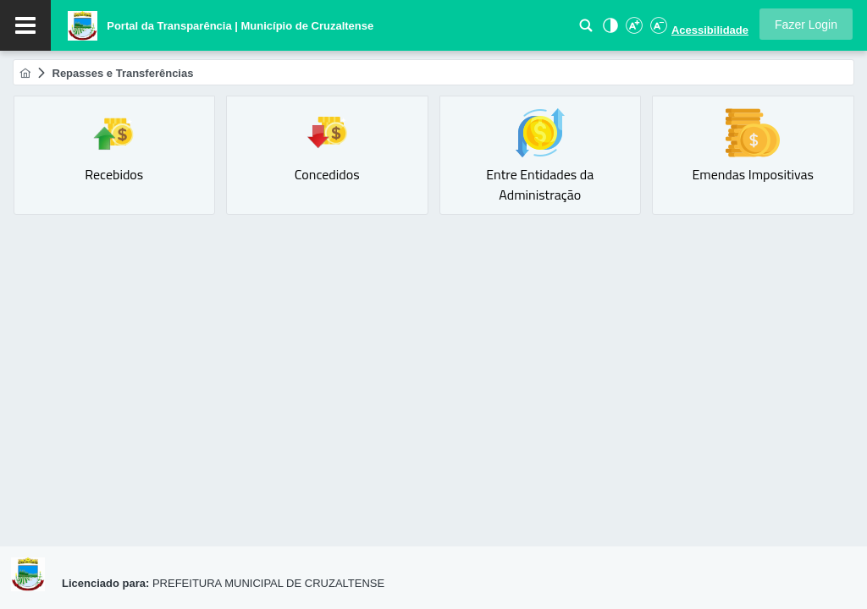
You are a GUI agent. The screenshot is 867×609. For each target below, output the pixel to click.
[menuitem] (24, 73)
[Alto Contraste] (609, 30)
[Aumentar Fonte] (633, 30)
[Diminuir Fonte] (657, 30)
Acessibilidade (709, 30)
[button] (806, 24)
